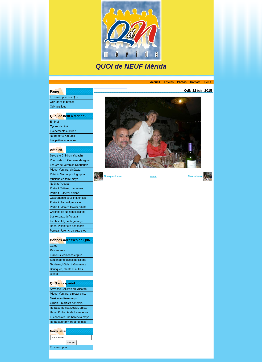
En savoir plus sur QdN (64, 97)
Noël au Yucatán (60, 183)
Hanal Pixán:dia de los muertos (69, 312)
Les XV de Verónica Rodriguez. (69, 164)
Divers (54, 273)
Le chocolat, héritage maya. (67, 221)
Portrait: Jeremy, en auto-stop (68, 230)
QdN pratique (58, 106)
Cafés (53, 245)
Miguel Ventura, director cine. (68, 293)
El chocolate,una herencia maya (70, 317)
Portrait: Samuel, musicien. (66, 202)
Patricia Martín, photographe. (68, 174)
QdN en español (62, 283)
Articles (168, 82)
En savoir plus (59, 347)
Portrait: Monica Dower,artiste (68, 207)
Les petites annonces (63, 140)
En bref (54, 121)
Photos (181, 82)
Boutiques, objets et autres (66, 269)
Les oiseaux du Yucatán (65, 216)
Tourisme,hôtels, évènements (68, 264)
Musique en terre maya (64, 179)
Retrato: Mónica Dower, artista (68, 307)
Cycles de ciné (59, 126)
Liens (207, 82)
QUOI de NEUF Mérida (131, 66)
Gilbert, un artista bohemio (66, 303)
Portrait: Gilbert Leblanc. (65, 193)
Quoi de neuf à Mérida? (68, 116)
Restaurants (57, 250)
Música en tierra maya (63, 298)
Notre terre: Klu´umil (62, 135)
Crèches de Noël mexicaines (67, 211)
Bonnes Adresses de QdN (70, 240)
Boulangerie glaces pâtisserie (68, 259)
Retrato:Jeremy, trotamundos (68, 321)
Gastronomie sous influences (68, 197)
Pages (55, 91)
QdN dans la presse (62, 101)
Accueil (155, 82)
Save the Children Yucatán (66, 155)
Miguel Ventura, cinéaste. (65, 169)
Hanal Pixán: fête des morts (67, 225)
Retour (153, 176)
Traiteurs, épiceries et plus (66, 255)
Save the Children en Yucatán (68, 288)
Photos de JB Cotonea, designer (70, 160)
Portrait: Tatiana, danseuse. (67, 188)
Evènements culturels (63, 131)
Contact (195, 82)
